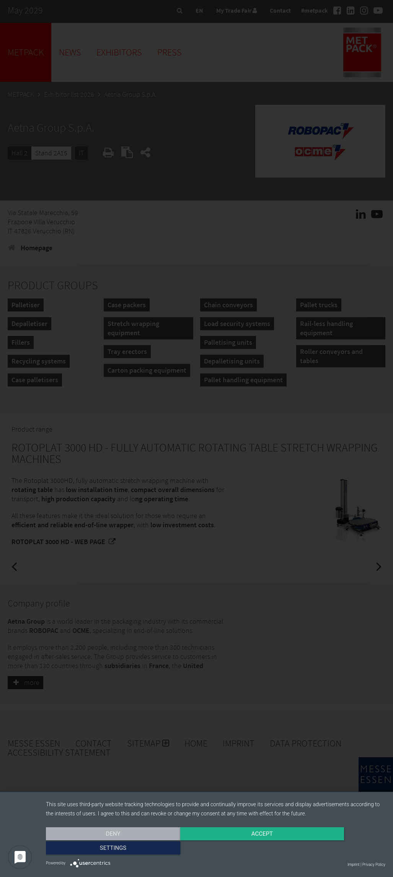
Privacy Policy (373, 864)
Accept (215, 849)
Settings (334, 849)
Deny (97, 849)
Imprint (353, 864)
